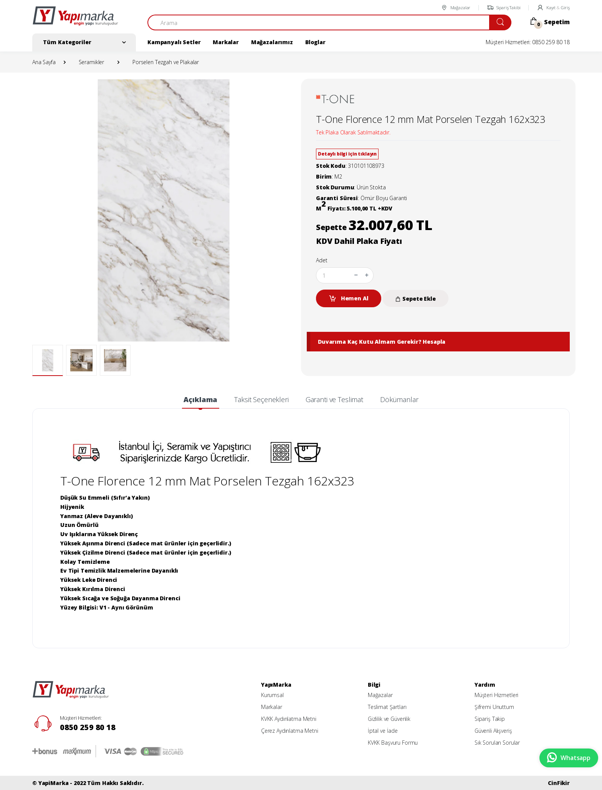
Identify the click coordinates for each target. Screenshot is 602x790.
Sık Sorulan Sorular (497, 742)
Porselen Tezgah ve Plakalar (165, 62)
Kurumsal (272, 695)
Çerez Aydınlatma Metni (289, 730)
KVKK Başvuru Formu (393, 742)
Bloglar (315, 42)
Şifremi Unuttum (494, 707)
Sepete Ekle (415, 298)
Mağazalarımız (272, 42)
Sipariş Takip (490, 718)
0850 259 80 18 (88, 727)
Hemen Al (349, 299)
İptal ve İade (383, 730)
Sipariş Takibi (504, 7)
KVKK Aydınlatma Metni (288, 718)
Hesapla (434, 341)
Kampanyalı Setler (174, 42)
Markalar (226, 42)
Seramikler (91, 62)
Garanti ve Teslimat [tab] (334, 399)
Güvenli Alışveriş (493, 730)
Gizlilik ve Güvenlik (389, 718)
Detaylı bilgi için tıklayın (347, 154)
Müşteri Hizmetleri (496, 695)
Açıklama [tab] (200, 399)
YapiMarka (53, 783)
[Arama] (318, 22)
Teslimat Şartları (387, 707)
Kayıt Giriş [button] (553, 7)
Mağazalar (455, 7)
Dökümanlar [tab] (399, 399)
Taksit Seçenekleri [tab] (261, 399)
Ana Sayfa (44, 62)
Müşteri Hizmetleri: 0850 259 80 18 (528, 42)
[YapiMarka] (75, 19)
